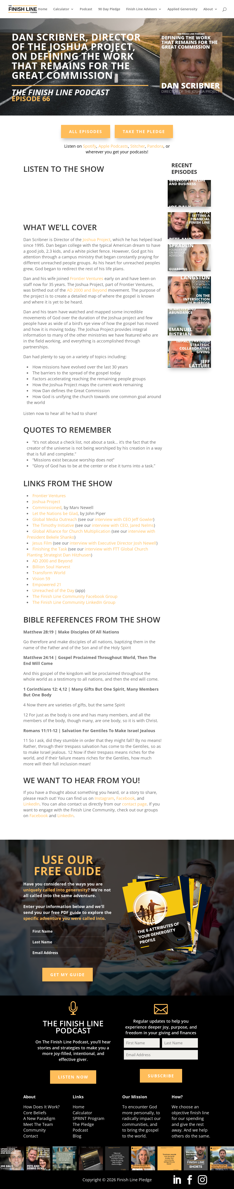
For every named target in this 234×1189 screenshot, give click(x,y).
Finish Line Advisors (141, 9)
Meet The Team (38, 1124)
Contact (30, 1136)
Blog (77, 1136)
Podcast (86, 9)
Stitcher (137, 146)
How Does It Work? (41, 1106)
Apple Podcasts (113, 146)
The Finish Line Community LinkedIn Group (73, 602)
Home (42, 9)
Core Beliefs (34, 1112)
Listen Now (73, 1077)
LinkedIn (31, 804)
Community (34, 1130)
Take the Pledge (144, 131)
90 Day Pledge (109, 9)
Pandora (155, 146)
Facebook (125, 798)
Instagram (104, 798)
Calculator (61, 9)
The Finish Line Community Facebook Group (74, 596)
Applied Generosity (182, 9)
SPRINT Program (88, 1118)
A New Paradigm (39, 1118)
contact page (134, 804)
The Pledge (83, 1124)
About (208, 9)
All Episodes (85, 131)
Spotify (89, 146)
